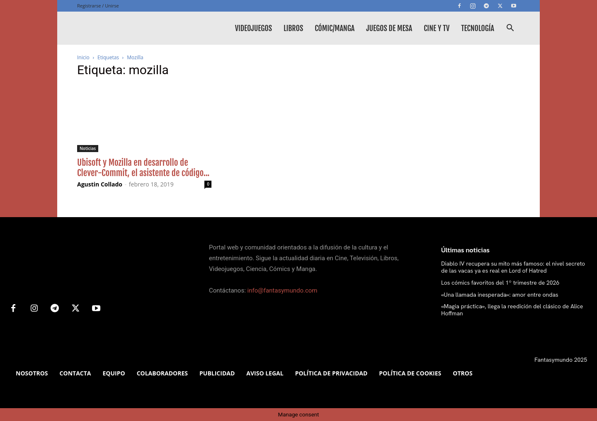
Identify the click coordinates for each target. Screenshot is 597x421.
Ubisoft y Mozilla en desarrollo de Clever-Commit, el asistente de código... (143, 167)
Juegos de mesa (389, 28)
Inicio (83, 57)
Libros (293, 28)
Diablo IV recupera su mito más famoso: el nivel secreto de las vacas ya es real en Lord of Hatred (513, 267)
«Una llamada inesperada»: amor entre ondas (499, 294)
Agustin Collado (99, 184)
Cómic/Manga (334, 28)
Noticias (88, 148)
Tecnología (477, 28)
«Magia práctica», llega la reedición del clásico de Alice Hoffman (512, 309)
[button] (510, 29)
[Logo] (139, 28)
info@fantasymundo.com (283, 290)
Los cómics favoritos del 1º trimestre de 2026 (500, 282)
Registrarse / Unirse (98, 5)
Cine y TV (436, 28)
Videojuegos (253, 28)
